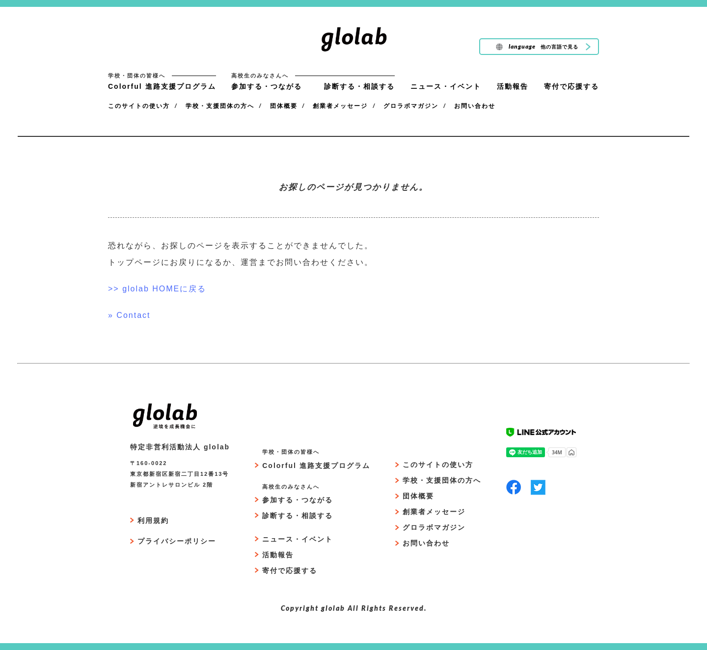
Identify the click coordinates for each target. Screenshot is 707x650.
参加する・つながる (266, 86)
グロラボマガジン (410, 106)
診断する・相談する (359, 86)
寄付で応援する (571, 86)
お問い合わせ (474, 106)
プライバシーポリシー (176, 541)
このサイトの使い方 (139, 106)
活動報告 (512, 86)
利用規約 (153, 520)
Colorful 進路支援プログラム (162, 86)
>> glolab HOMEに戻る (157, 289)
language (536, 47)
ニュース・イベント (445, 86)
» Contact (129, 315)
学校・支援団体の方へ (220, 106)
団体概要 (284, 106)
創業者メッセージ (340, 106)
